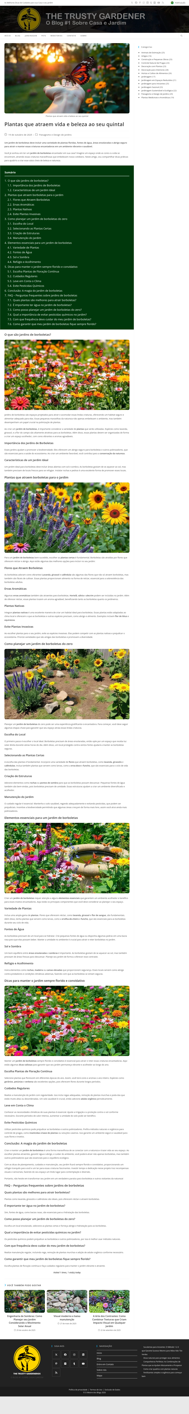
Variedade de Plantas (23, 247)
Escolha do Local (20, 223)
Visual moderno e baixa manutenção (67, 1317)
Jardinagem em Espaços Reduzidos (156, 80)
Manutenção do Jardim (24, 238)
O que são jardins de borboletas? (26, 180)
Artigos (144, 56)
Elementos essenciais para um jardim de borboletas (38, 243)
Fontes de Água (20, 252)
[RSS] (56, 1373)
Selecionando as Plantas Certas (29, 228)
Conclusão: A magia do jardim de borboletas (33, 290)
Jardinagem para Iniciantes (153, 83)
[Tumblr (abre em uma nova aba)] (152, 2)
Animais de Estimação (151, 52)
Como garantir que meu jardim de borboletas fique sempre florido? (52, 324)
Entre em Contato (105, 1364)
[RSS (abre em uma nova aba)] (162, 2)
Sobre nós (101, 1370)
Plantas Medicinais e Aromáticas (155, 97)
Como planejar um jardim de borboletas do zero (36, 219)
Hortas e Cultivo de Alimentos (154, 73)
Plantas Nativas (20, 209)
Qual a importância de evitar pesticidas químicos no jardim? (47, 314)
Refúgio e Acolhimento (24, 262)
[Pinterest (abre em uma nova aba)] (141, 2)
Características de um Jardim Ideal (31, 190)
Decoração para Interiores (153, 70)
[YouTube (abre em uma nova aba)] (159, 2)
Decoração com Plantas (151, 66)
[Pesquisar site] (181, 36)
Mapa (99, 1375)
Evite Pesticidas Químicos (26, 286)
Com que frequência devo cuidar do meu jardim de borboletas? (49, 319)
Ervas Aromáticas (21, 204)
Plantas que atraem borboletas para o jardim (34, 195)
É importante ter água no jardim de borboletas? (40, 305)
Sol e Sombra (18, 257)
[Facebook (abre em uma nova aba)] (138, 2)
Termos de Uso (96, 1389)
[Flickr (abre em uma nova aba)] (155, 2)
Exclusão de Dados (112, 1389)
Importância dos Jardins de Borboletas (34, 185)
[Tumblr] (74, 1364)
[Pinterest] (56, 1364)
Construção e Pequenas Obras (154, 59)
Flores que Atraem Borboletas (29, 199)
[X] (56, 1354)
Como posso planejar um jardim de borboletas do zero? (45, 309)
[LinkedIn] (83, 1354)
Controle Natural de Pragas (153, 63)
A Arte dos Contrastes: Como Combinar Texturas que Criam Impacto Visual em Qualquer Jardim (109, 1321)
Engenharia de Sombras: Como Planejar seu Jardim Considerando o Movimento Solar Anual (24, 1321)
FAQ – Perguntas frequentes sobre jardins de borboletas (41, 295)
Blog (99, 1358)
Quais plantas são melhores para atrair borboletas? (42, 300)
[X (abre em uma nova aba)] (134, 2)
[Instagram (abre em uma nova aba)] (145, 2)
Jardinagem (146, 76)
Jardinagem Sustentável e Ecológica (157, 90)
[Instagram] (74, 1354)
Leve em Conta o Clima (24, 281)
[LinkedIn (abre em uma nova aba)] (148, 2)
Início (99, 1353)
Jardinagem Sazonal (150, 87)
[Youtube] (83, 1364)
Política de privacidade (78, 1389)
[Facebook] (65, 1354)
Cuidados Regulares (22, 276)
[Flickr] (65, 1364)
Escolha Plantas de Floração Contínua (33, 271)
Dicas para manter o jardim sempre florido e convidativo (41, 266)
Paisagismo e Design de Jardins (55, 134)
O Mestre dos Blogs (93, 1392)
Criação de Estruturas (24, 233)
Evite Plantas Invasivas (24, 214)
